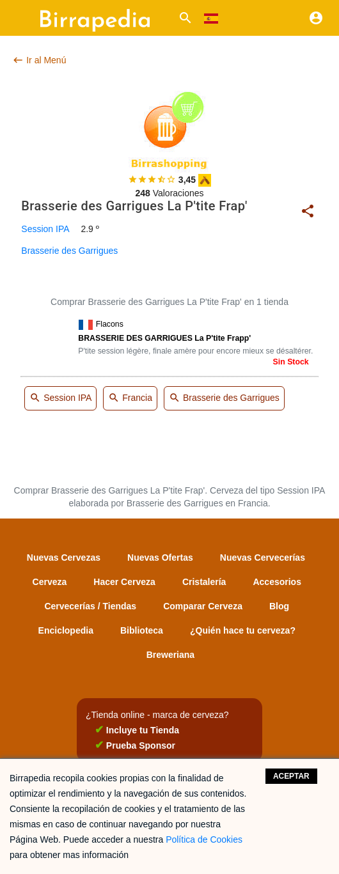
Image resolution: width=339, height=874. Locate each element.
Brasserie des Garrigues (69, 251)
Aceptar (291, 776)
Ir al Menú (39, 60)
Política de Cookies (204, 839)
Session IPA (45, 229)
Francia (130, 398)
